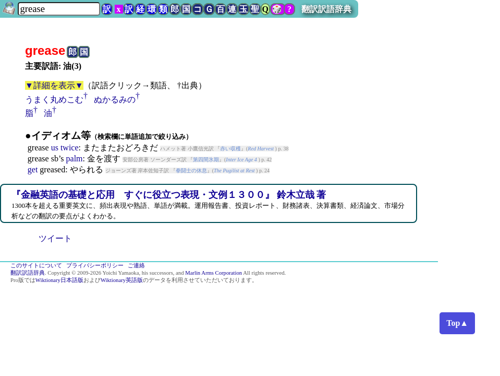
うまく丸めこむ (54, 99)
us (54, 147)
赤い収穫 (230, 148)
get (33, 169)
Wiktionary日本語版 (59, 280)
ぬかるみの (115, 99)
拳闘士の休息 (191, 170)
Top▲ (457, 323)
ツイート (55, 238)
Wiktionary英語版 (122, 280)
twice (69, 147)
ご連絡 (136, 265)
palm (74, 158)
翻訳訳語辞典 (326, 9)
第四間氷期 (206, 159)
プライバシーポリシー (95, 265)
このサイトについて (36, 265)
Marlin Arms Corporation (213, 273)
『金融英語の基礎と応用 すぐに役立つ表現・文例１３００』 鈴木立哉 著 (168, 195)
